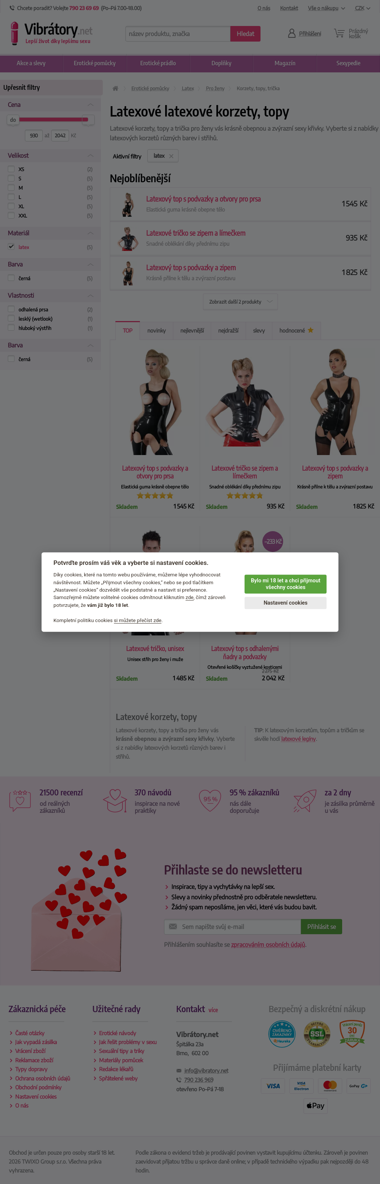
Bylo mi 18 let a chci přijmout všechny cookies (285, 584)
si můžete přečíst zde (137, 620)
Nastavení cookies (285, 603)
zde (190, 598)
